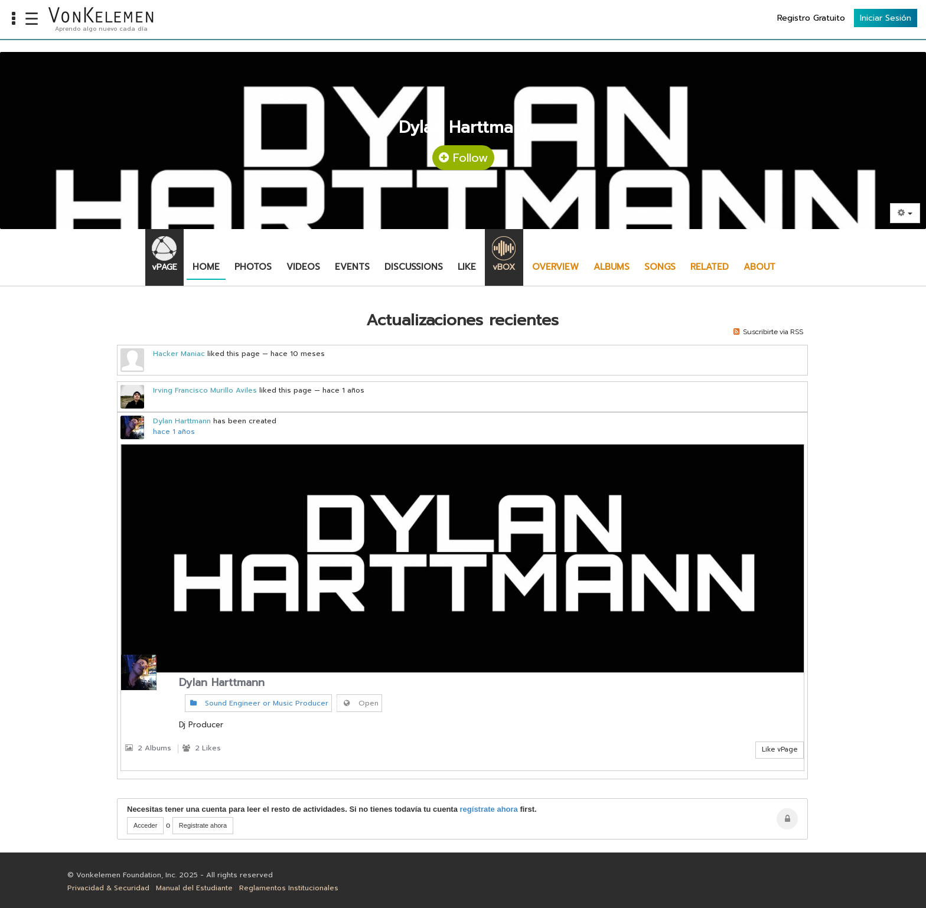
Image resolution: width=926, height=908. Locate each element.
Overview (555, 266)
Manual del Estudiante (194, 888)
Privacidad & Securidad (108, 888)
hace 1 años (174, 431)
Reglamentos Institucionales (288, 888)
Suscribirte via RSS (768, 331)
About (759, 266)
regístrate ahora (489, 809)
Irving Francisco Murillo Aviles (205, 390)
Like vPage (779, 749)
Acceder (145, 825)
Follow (463, 157)
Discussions (413, 266)
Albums (612, 266)
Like (467, 266)
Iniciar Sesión (885, 18)
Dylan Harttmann (182, 421)
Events (352, 266)
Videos (303, 266)
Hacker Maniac (179, 353)
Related (709, 266)
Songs (660, 266)
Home (206, 266)
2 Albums (148, 748)
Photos (253, 266)
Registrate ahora (203, 825)
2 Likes (201, 748)
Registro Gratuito (811, 18)
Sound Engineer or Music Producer (258, 703)
